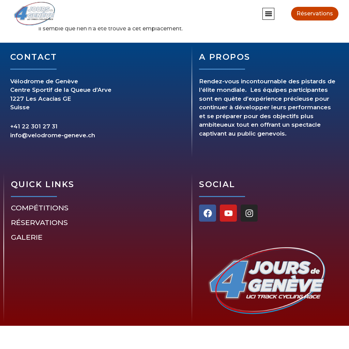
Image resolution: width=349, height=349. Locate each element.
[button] (268, 14)
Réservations (39, 222)
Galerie (27, 237)
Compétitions (40, 208)
